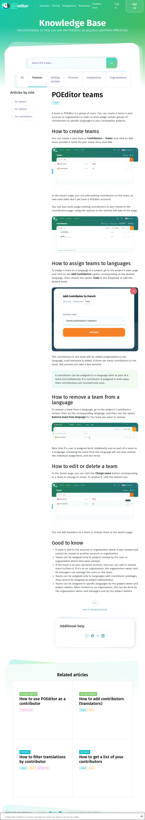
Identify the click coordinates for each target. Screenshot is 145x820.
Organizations (118, 77)
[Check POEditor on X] (55, 813)
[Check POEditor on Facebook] (50, 813)
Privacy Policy (93, 813)
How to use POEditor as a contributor (42, 701)
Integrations (94, 77)
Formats (73, 77)
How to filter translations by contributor (42, 759)
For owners (21, 101)
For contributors (23, 116)
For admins (21, 109)
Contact (42, 813)
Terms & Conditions (77, 813)
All (22, 77)
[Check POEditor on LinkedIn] (60, 813)
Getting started (55, 79)
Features (37, 77)
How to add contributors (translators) (101, 701)
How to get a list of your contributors (101, 759)
